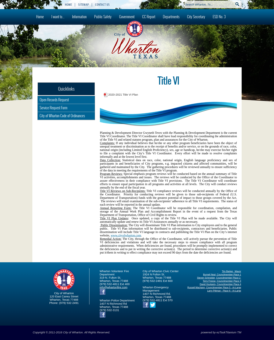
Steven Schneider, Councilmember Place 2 (219, 278)
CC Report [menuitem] (148, 16)
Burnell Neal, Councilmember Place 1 (222, 274)
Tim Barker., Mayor (231, 271)
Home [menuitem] (40, 16)
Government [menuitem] (127, 16)
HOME (68, 4)
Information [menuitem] (79, 16)
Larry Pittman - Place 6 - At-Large (224, 290)
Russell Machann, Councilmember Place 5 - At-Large (214, 287)
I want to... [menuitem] (58, 16)
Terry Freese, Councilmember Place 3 (222, 281)
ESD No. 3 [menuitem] (219, 16)
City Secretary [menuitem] (196, 16)
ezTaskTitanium (226, 332)
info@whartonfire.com (113, 287)
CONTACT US (102, 4)
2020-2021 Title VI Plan (123, 94)
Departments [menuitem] (171, 16)
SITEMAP (83, 4)
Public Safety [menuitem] (103, 16)
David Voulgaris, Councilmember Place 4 (220, 284)
